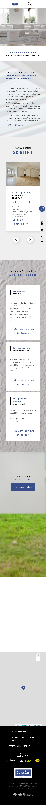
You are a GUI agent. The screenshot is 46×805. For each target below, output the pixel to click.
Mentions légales (22, 786)
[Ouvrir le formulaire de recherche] (30, 4)
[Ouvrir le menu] (36, 4)
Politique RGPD (20, 788)
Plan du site (12, 786)
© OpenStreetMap (35, 725)
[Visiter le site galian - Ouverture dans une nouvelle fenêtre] (10, 760)
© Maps (25, 725)
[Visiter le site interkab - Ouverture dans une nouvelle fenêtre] (25, 761)
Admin (29, 786)
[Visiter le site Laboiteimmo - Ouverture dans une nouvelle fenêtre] (23, 797)
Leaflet (18, 725)
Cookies (28, 788)
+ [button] (38, 655)
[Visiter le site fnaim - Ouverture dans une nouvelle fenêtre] (37, 760)
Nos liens (34, 786)
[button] (30, 240)
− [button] (38, 659)
